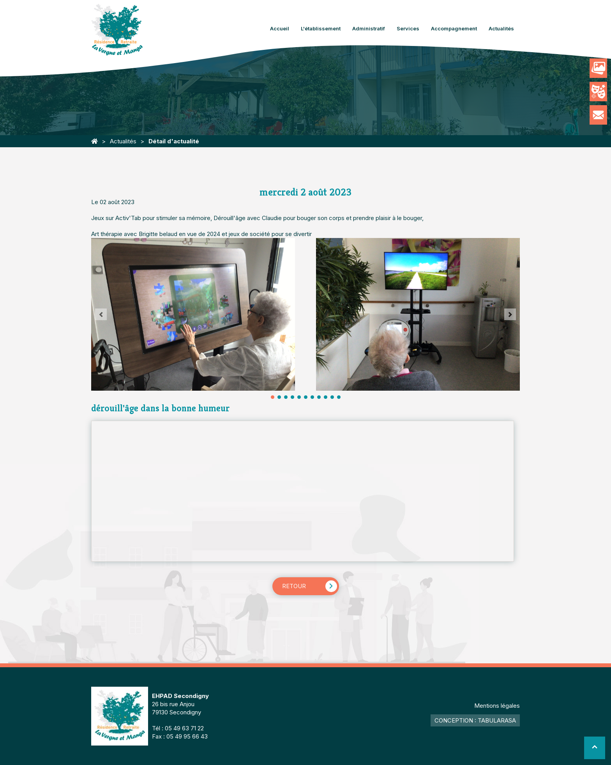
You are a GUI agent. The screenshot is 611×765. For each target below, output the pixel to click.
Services (408, 28)
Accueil (279, 28)
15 (319, 397)
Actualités (501, 28)
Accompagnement (454, 28)
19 (332, 397)
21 (339, 397)
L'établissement (321, 28)
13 (312, 397)
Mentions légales (497, 705)
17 (325, 397)
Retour (294, 586)
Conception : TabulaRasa (475, 720)
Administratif (368, 28)
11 (305, 397)
